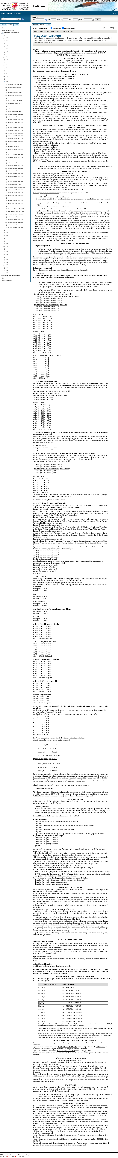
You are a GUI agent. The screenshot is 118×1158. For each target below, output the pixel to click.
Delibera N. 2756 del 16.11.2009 (15, 203)
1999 (7, 254)
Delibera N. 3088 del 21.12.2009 (15, 219)
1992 (7, 267)
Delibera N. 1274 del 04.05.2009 (15, 127)
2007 (7, 232)
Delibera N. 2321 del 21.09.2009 (15, 176)
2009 (53, 31)
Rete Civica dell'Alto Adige (75, 0)
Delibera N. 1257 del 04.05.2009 (15, 119)
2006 (7, 235)
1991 (7, 270)
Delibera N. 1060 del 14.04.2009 (15, 200)
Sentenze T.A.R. (7, 278)
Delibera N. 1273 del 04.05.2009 (15, 125)
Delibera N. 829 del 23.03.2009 (15, 108)
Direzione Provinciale (13, 13)
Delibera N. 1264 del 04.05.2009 (15, 122)
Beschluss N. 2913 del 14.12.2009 (16, 211)
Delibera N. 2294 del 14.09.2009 (65, 31)
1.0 (3, 1156)
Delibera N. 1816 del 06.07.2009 (15, 157)
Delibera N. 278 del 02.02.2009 (15, 95)
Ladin (65, 0)
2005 (7, 238)
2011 (7, 76)
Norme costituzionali (8, 27)
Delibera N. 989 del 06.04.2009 (15, 184)
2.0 (11, 1156)
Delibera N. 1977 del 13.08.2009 (15, 165)
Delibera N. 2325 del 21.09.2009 (15, 179)
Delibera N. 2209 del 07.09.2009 (15, 170)
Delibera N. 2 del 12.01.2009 (14, 87)
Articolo (71, 19)
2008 (7, 230)
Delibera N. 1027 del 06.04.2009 (15, 189)
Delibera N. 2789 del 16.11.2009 (15, 206)
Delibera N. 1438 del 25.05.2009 (15, 130)
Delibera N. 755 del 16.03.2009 (15, 106)
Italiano (60, 0)
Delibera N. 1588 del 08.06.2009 (15, 149)
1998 (7, 257)
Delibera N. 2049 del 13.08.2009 (15, 168)
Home (3, 13)
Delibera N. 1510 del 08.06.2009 (15, 138)
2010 (7, 78)
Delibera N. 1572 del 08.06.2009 (15, 144)
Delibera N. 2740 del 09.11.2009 (15, 195)
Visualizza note (56, 28)
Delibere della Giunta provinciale (42, 31)
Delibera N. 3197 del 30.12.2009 (15, 224)
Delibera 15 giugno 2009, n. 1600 (15, 146)
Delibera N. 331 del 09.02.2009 (15, 98)
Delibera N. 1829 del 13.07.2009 (15, 160)
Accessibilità (20, 1156)
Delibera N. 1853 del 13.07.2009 (15, 154)
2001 (7, 248)
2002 (7, 246)
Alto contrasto (112, 0)
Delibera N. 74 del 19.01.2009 (15, 84)
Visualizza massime (69, 28)
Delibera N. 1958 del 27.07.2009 (15, 162)
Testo (33, 19)
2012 (7, 73)
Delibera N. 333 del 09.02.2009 (15, 100)
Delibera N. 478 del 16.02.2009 (15, 103)
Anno (49, 19)
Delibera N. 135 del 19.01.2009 (15, 89)
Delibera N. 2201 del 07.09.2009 (15, 173)
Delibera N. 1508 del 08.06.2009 (15, 135)
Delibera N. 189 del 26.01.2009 (15, 92)
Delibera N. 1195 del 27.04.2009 (15, 114)
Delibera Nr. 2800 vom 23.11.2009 (16, 208)
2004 (7, 240)
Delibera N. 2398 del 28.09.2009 (15, 181)
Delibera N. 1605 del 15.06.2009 (15, 152)
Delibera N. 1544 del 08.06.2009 (15, 141)
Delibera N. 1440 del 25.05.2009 (15, 133)
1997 (7, 259)
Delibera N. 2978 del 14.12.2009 (15, 216)
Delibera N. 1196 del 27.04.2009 (15, 116)
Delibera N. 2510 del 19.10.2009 (15, 192)
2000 (7, 251)
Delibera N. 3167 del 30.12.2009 (15, 222)
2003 (7, 243)
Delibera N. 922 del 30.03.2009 (15, 111)
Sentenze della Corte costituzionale (12, 275)
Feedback (104, 0)
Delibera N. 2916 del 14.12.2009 (15, 214)
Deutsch (54, 0)
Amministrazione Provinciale (92, 0)
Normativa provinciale (9, 30)
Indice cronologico (8, 280)
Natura (81, 19)
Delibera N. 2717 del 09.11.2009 (15, 198)
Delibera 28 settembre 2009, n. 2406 (16, 187)
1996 (7, 262)
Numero (59, 19)
